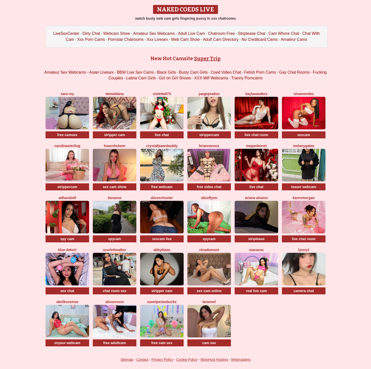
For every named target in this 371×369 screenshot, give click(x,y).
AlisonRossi (115, 302)
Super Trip (207, 58)
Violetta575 (162, 94)
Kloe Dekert (67, 250)
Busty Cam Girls (193, 72)
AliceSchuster (162, 198)
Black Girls (166, 72)
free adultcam (114, 343)
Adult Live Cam (191, 33)
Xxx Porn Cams (91, 39)
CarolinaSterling (67, 146)
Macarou (256, 250)
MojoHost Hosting (214, 360)
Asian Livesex (101, 72)
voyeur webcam (67, 343)
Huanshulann (114, 146)
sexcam (303, 135)
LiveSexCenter (66, 33)
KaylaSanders (256, 94)
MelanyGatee (303, 146)
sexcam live (162, 239)
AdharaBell (67, 198)
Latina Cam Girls (141, 78)
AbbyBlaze (162, 250)
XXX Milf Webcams (211, 78)
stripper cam (114, 135)
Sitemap (126, 360)
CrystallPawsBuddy (161, 146)
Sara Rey (67, 94)
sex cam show (114, 187)
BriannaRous (209, 146)
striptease (256, 239)
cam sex (209, 343)
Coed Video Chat (226, 72)
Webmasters (241, 360)
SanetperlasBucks (161, 302)
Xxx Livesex (157, 39)
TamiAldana (115, 94)
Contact (142, 360)
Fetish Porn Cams (260, 72)
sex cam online (209, 291)
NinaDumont (209, 250)
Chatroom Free (221, 33)
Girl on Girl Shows (175, 78)
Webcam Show (116, 33)
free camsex (67, 135)
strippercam (209, 135)
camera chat (304, 291)
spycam (114, 239)
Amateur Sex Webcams (154, 33)
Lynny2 (303, 250)
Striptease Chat (251, 33)
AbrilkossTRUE (67, 302)
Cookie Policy (186, 360)
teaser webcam (303, 187)
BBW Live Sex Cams (135, 72)
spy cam (67, 239)
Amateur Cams (294, 39)
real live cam (256, 291)
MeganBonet (256, 146)
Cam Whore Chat (283, 33)
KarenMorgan (304, 198)
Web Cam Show (185, 39)
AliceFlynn (209, 198)
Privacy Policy (162, 360)
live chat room (256, 135)
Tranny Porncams (247, 78)
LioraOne (114, 198)
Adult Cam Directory (220, 39)
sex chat (67, 291)
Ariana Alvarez (256, 198)
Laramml (209, 302)
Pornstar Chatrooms (126, 39)
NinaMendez (304, 94)
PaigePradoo (209, 94)
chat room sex (114, 291)
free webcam (161, 187)
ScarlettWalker (114, 250)
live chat (162, 135)
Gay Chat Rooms (294, 72)
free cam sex (161, 343)
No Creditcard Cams (260, 39)
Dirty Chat (91, 33)
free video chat (209, 187)
